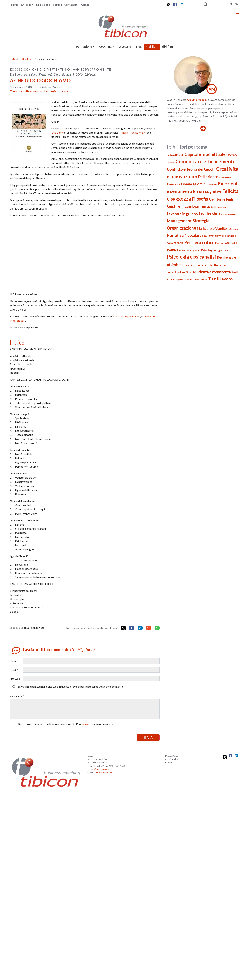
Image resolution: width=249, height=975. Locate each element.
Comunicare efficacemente (26, 91)
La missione (43, 4)
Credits (168, 762)
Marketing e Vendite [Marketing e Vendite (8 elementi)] (212, 228)
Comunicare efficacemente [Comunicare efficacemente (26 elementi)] (206, 161)
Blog (139, 46)
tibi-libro (25, 58)
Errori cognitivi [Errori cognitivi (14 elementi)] (207, 191)
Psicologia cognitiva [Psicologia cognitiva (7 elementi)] (214, 250)
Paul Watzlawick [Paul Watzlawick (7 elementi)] (213, 235)
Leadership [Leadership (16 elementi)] (209, 213)
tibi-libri (152, 46)
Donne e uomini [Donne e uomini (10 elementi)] (194, 184)
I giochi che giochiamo (126, 316)
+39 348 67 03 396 (103, 772)
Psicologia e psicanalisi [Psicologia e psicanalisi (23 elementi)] (191, 257)
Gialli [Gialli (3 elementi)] (213, 207)
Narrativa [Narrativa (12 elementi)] (175, 235)
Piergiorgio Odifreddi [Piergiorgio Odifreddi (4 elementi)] (226, 243)
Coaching (105, 46)
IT (231, 4)
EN (236, 4)
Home (14, 4)
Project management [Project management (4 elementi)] (189, 250)
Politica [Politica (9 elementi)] (172, 250)
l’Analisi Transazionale (132, 132)
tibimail (57, 4)
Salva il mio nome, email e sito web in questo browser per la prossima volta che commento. (70, 686)
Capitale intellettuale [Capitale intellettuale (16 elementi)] (205, 154)
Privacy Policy (171, 756)
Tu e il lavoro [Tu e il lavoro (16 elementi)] (220, 278)
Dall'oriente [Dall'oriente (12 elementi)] (208, 176)
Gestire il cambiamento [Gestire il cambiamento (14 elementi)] (188, 206)
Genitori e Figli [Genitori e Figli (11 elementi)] (221, 199)
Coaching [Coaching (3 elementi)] (171, 162)
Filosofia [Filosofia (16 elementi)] (200, 198)
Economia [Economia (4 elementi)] (212, 184)
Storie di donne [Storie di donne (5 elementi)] (199, 279)
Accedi (85, 4)
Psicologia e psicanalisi (57, 91)
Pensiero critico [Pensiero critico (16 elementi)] (199, 242)
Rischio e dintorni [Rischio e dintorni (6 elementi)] (195, 264)
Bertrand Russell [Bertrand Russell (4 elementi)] (175, 155)
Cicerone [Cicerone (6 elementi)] (232, 154)
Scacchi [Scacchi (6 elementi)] (191, 272)
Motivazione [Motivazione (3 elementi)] (233, 229)
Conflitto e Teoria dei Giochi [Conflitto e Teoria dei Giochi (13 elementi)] (191, 169)
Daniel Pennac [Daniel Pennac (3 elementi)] (225, 177)
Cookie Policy (171, 759)
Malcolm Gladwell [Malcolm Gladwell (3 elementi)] (228, 214)
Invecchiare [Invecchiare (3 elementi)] (221, 207)
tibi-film (167, 46)
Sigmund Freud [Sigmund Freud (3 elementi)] (182, 280)
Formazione (84, 46)
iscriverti (87, 723)
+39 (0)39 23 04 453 (100, 769)
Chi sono (26, 4)
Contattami (71, 4)
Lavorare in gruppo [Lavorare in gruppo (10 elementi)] (182, 214)
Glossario (125, 46)
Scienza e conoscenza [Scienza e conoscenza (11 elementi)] (213, 272)
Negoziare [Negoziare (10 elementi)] (193, 235)
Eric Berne (57, 132)
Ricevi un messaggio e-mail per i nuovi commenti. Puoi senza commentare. (64, 723)
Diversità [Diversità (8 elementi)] (173, 184)
